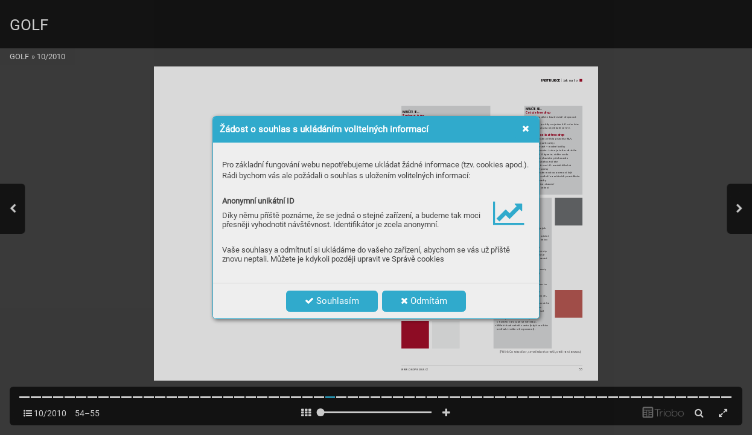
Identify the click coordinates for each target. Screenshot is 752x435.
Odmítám (424, 300)
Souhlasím (332, 300)
